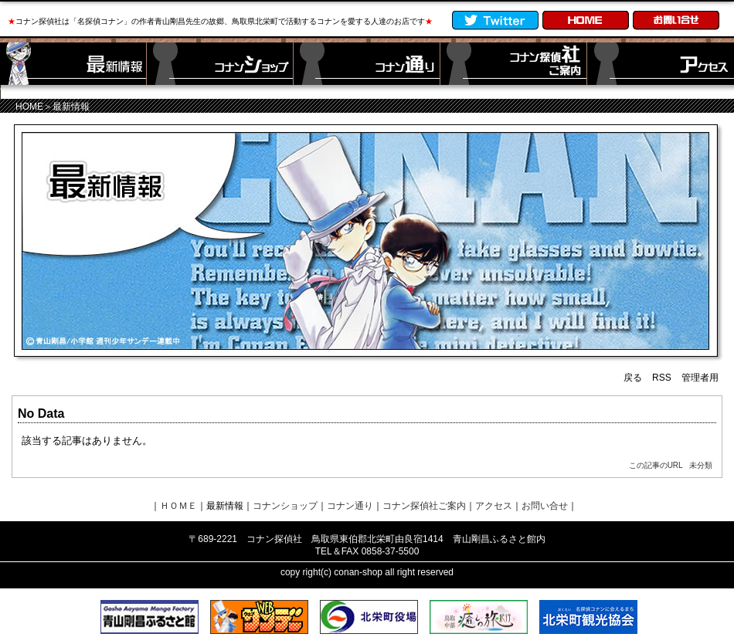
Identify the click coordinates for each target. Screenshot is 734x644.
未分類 (700, 465)
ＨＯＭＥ (178, 505)
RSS (661, 377)
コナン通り (350, 505)
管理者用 (700, 377)
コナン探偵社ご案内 (424, 505)
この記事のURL (656, 465)
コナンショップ (285, 505)
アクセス (493, 505)
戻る (633, 377)
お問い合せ (545, 505)
